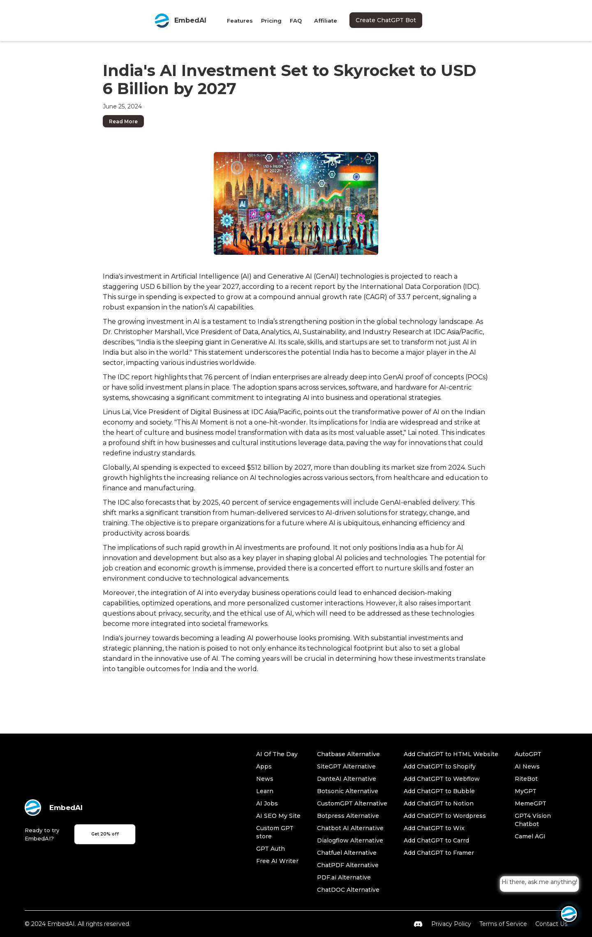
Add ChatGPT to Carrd (436, 840)
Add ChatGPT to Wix (434, 828)
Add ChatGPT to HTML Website (451, 754)
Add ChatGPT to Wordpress (445, 815)
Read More (123, 121)
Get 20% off (105, 834)
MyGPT (525, 791)
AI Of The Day (277, 754)
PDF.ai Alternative (344, 877)
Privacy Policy (451, 924)
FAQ (296, 20)
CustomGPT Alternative (352, 803)
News (264, 778)
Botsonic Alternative (347, 791)
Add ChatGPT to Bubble (439, 791)
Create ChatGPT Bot (386, 20)
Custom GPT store (275, 832)
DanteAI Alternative (346, 778)
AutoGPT (528, 754)
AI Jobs (267, 803)
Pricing (271, 20)
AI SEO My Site (278, 815)
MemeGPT (530, 803)
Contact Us (551, 924)
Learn (264, 791)
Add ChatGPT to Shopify (440, 766)
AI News (527, 766)
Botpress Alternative (348, 815)
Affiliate (325, 20)
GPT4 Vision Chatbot (533, 820)
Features (240, 20)
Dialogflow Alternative (350, 840)
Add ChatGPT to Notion (439, 803)
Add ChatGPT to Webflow (442, 778)
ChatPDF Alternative (348, 865)
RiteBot (526, 778)
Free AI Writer (277, 861)
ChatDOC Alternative (348, 889)
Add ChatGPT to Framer (439, 852)
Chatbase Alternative (348, 754)
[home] (180, 20)
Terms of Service (503, 924)
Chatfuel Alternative (347, 852)
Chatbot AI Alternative (350, 828)
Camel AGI (530, 836)
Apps (264, 766)
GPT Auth (270, 848)
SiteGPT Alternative (346, 766)
